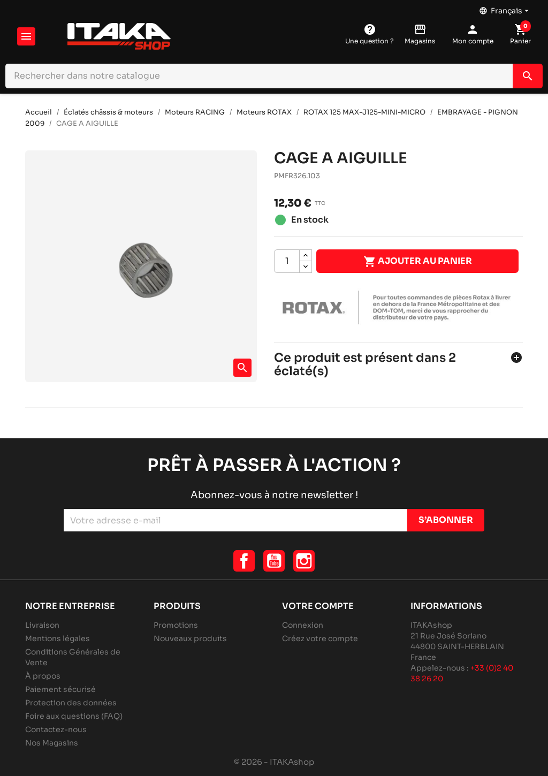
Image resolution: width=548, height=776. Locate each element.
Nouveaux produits (190, 638)
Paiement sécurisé (60, 689)
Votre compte (318, 606)
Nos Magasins (51, 743)
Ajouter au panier (417, 261)
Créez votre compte (320, 638)
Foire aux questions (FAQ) (74, 716)
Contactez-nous (56, 729)
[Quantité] (287, 261)
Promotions (176, 625)
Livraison (42, 625)
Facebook (244, 561)
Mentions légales (57, 638)
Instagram (304, 561)
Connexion (302, 625)
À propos (42, 676)
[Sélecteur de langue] (505, 8)
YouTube (274, 561)
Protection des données (71, 702)
